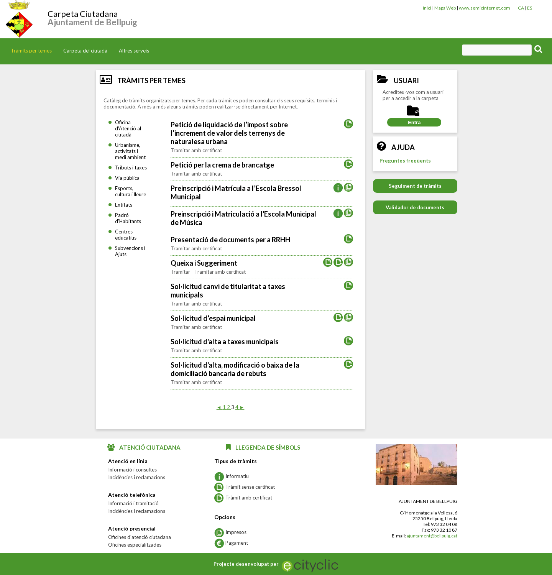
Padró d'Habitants (128, 218)
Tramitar (181, 272)
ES (529, 8)
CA (521, 8)
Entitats (123, 205)
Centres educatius (125, 234)
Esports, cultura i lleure (130, 191)
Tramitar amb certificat (196, 150)
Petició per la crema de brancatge (222, 165)
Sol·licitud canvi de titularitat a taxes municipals (228, 290)
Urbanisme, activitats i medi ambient (130, 151)
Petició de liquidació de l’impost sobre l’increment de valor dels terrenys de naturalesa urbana (229, 133)
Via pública (127, 178)
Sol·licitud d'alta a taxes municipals (225, 341)
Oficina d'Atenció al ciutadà (128, 128)
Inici (427, 8)
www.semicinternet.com (484, 8)
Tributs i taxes (131, 167)
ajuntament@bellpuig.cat (432, 536)
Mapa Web (445, 8)
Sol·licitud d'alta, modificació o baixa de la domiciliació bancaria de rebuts (235, 369)
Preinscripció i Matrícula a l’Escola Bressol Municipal (236, 192)
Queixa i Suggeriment (204, 263)
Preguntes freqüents (405, 161)
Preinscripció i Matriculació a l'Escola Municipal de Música (243, 218)
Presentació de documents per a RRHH (230, 239)
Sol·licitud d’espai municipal (213, 318)
